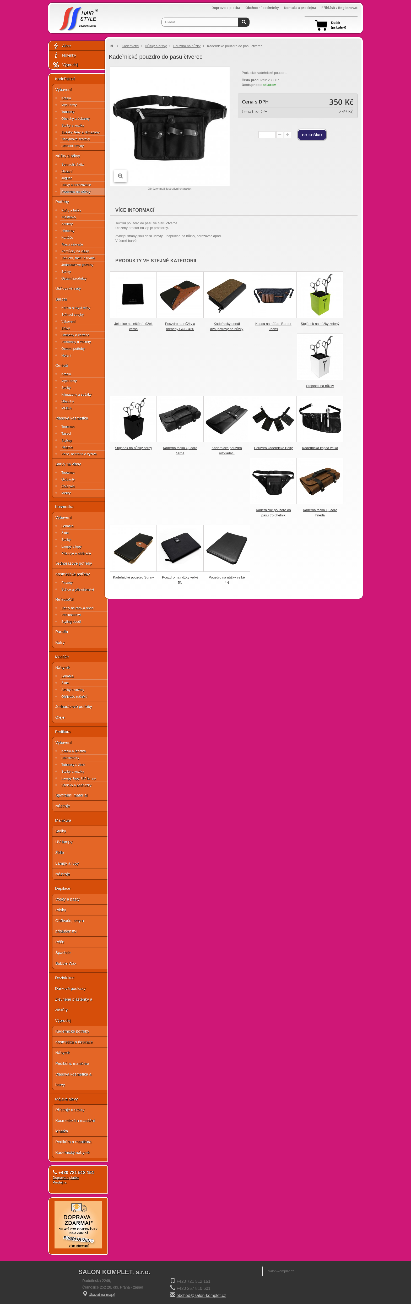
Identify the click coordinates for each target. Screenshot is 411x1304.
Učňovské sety (68, 288)
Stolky (66, 388)
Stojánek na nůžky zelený (320, 324)
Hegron (67, 447)
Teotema (67, 427)
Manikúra (63, 820)
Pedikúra (63, 731)
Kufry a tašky (71, 210)
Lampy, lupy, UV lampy (78, 778)
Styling (66, 440)
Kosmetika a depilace (74, 1042)
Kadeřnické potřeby (72, 1031)
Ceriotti (61, 365)
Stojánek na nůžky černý (133, 448)
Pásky (60, 910)
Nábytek (62, 667)
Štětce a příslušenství (77, 589)
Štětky (66, 272)
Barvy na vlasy (68, 464)
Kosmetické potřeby (72, 574)
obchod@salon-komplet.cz (201, 1295)
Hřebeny (67, 231)
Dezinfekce (64, 977)
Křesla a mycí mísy (75, 308)
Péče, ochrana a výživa (78, 454)
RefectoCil (64, 599)
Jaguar (66, 178)
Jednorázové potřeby (77, 265)
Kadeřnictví (65, 79)
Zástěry (67, 224)
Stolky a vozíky (72, 125)
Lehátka (67, 526)
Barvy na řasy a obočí (77, 608)
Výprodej (65, 64)
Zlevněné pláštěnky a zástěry (73, 1004)
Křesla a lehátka (73, 751)
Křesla (66, 98)
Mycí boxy (69, 105)
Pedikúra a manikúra (73, 1141)
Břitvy (65, 328)
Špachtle (63, 952)
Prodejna (59, 1182)
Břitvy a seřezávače (76, 185)
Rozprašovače (72, 244)
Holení (66, 355)
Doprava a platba (226, 8)
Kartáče (67, 237)
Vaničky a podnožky (76, 785)
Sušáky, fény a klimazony (80, 132)
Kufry (59, 642)
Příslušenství (71, 615)
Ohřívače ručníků (74, 697)
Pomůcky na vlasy (75, 251)
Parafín (61, 631)
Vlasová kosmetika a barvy (73, 1079)
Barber (61, 299)
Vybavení (63, 89)
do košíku (312, 134)
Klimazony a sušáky (76, 394)
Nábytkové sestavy (75, 139)
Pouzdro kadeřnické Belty (273, 448)
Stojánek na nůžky (320, 386)
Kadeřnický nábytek (72, 1152)
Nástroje (62, 806)
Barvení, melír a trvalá (78, 258)
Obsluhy (67, 401)
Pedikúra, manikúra (72, 1063)
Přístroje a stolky (69, 1109)
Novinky (64, 55)
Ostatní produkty (73, 278)
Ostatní (66, 171)
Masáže (62, 656)
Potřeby (62, 201)
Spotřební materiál (71, 795)
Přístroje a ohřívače (76, 553)
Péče (59, 942)
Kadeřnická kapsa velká (320, 448)
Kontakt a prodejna (300, 8)
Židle (65, 533)
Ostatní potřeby (73, 349)
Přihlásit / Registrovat (339, 8)
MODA (66, 408)
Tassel (66, 433)
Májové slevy (66, 1099)
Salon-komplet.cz (281, 1271)
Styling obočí (71, 622)
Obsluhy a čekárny (75, 119)
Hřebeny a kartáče (75, 335)
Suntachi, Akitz (72, 164)
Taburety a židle (73, 765)
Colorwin (68, 486)
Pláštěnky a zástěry (76, 342)
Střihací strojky (72, 146)
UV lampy (63, 841)
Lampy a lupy (71, 546)
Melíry (66, 493)
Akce (61, 46)
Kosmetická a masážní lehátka (75, 1125)
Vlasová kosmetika (71, 418)
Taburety (67, 112)
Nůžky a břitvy (67, 156)
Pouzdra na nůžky (75, 192)
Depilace (62, 888)
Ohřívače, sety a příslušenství (69, 925)
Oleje (59, 717)
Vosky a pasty (67, 899)
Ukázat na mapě (102, 1294)
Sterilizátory (70, 758)
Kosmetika (64, 506)
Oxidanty (68, 479)
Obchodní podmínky (262, 8)
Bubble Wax (65, 963)
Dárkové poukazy (70, 988)
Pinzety (67, 583)
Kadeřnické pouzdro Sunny (133, 577)
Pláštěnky (68, 217)
